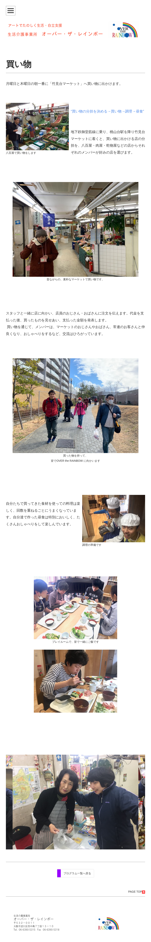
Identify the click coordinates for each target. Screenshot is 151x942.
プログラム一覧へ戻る (77, 873)
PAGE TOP (136, 891)
